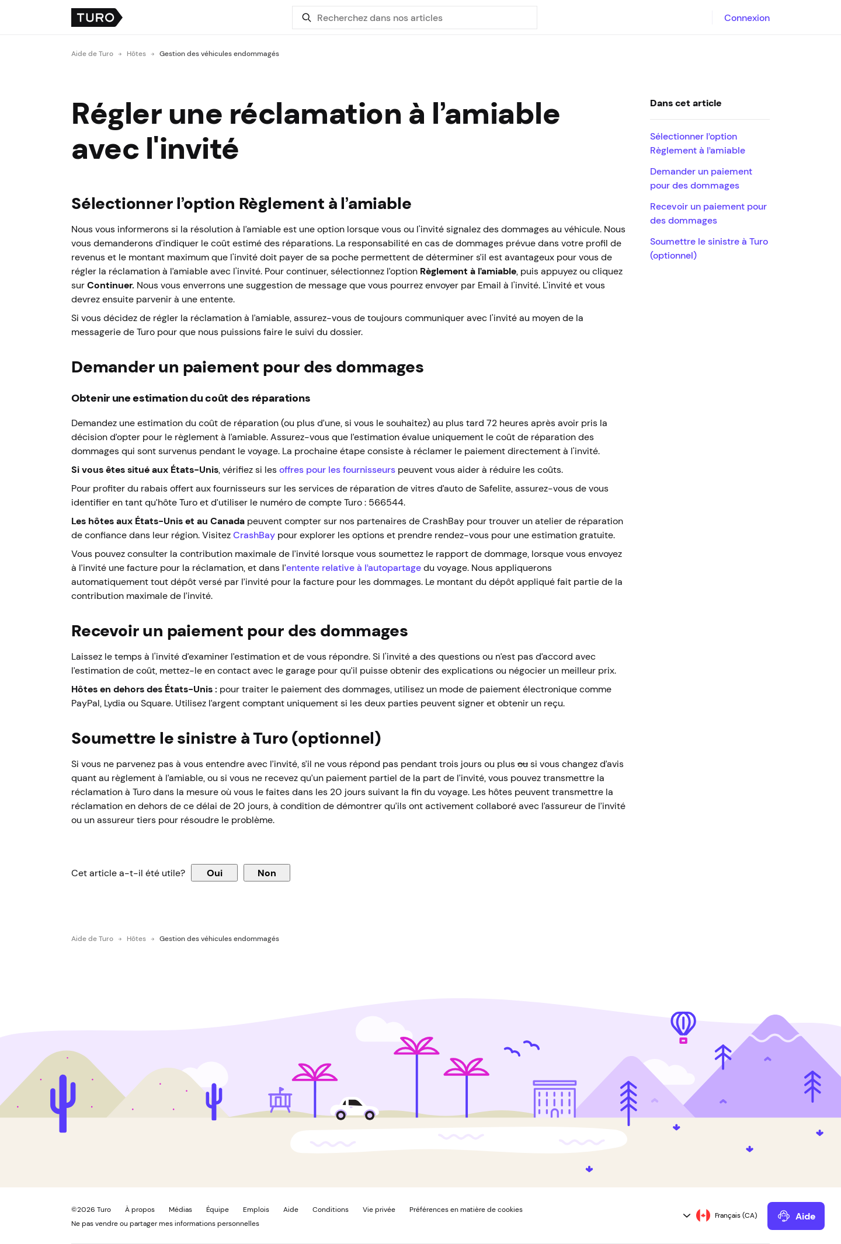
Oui (215, 872)
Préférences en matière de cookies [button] (466, 1209)
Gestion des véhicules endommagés (219, 54)
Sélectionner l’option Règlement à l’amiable (697, 143)
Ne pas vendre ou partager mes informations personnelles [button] (165, 1223)
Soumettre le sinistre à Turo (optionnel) (709, 248)
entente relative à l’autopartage (353, 567)
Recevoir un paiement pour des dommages (708, 213)
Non (267, 872)
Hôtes (136, 54)
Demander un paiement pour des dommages (701, 178)
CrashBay (254, 534)
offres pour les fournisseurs (337, 469)
